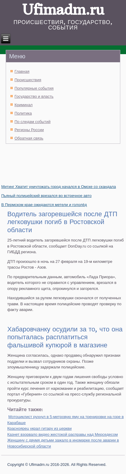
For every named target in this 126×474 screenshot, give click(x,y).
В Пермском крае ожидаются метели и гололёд (44, 204)
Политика (23, 113)
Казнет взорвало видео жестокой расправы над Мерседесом (62, 434)
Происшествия (27, 80)
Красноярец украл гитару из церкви (39, 428)
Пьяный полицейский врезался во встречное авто (46, 195)
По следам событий (32, 121)
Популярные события (34, 88)
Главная (21, 71)
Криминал (23, 105)
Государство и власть (34, 96)
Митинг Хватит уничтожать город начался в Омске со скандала (58, 186)
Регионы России (29, 130)
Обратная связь (28, 138)
